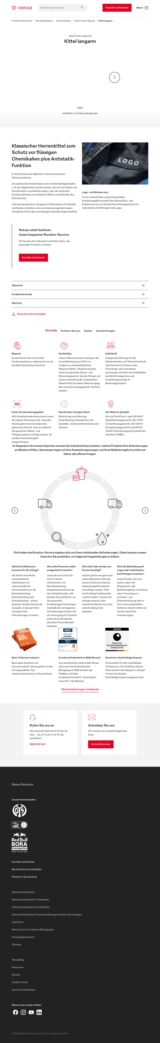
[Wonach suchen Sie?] (62, 8)
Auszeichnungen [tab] (105, 330)
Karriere (16, 974)
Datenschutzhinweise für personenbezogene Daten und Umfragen (47, 914)
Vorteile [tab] (51, 330)
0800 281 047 (37, 744)
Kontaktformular (100, 744)
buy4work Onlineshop (23, 989)
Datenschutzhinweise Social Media (31, 907)
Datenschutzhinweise (23, 892)
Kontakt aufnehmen (117, 7)
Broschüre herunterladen (28, 314)
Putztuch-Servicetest (24, 876)
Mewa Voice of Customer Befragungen (33, 929)
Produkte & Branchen (22, 20)
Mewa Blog (18, 959)
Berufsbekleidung (44, 20)
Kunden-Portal (20, 982)
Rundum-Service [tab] (70, 330)
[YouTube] (31, 1012)
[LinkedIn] (39, 1012)
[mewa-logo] (22, 8)
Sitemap (16, 944)
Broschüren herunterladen (27, 869)
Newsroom (18, 967)
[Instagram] (23, 1012)
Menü (142, 7)
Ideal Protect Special (85, 20)
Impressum (17, 922)
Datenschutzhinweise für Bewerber (30, 899)
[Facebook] (16, 1012)
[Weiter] (114, 77)
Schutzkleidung (63, 20)
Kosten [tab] (88, 330)
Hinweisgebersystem (23, 936)
